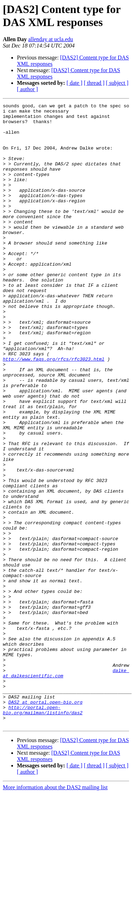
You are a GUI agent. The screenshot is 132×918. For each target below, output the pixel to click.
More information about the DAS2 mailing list (55, 912)
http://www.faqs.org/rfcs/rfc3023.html (54, 410)
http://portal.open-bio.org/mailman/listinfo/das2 (42, 831)
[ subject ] (117, 83)
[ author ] (27, 89)
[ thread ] (94, 83)
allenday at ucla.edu (50, 39)
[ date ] (74, 83)
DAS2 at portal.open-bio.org (45, 822)
